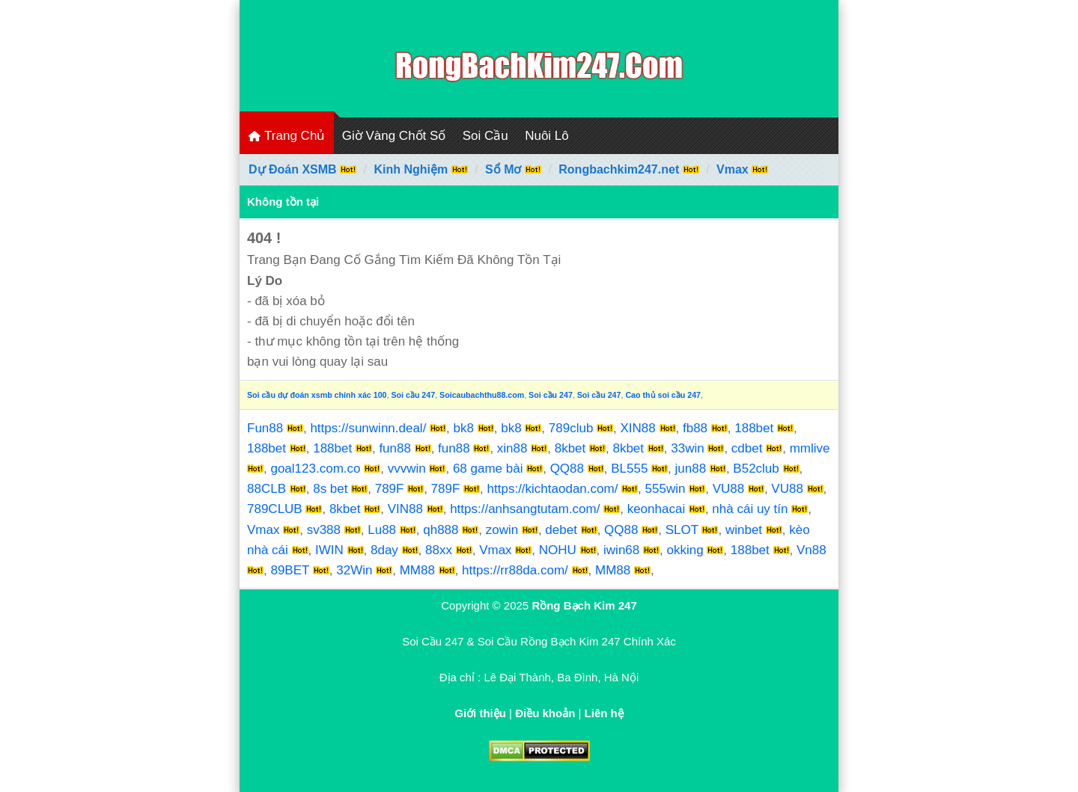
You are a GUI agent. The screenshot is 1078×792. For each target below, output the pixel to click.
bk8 (464, 428)
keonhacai (656, 509)
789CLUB (274, 509)
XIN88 (638, 428)
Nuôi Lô (547, 136)
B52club (756, 468)
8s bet (330, 489)
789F (389, 489)
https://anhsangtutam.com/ (525, 509)
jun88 (691, 468)
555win (665, 489)
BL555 (629, 468)
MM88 (417, 570)
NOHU (557, 550)
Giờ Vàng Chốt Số (394, 136)
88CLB (266, 489)
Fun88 (265, 428)
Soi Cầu (485, 136)
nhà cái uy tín (750, 509)
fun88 (395, 448)
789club (571, 428)
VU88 (729, 489)
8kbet (570, 448)
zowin (502, 530)
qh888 (440, 530)
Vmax (263, 530)
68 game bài (488, 468)
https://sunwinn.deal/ (368, 428)
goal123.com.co (315, 468)
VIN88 (405, 509)
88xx (438, 550)
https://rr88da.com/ (515, 570)
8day (384, 550)
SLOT (682, 530)
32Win (354, 570)
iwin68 (621, 550)
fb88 (695, 428)
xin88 (512, 448)
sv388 (324, 530)
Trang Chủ (286, 136)
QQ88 (567, 468)
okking (684, 550)
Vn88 (811, 550)
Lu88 (382, 530)
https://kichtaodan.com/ (552, 489)
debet (561, 530)
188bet (753, 428)
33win (687, 448)
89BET (289, 570)
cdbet (747, 448)
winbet (743, 530)
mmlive (810, 448)
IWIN (329, 550)
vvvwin (407, 468)
